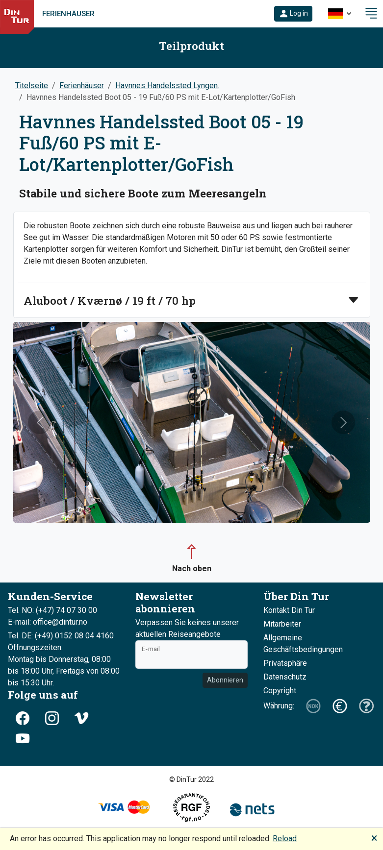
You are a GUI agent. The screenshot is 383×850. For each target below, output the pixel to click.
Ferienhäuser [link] (68, 13)
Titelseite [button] (31, 85)
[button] (293, 14)
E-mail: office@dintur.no (47, 622)
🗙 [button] (374, 837)
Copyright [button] (279, 690)
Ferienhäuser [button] (81, 85)
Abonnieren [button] (225, 680)
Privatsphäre (285, 663)
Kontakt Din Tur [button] (289, 610)
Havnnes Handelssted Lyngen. (167, 85)
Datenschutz (284, 676)
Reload (285, 838)
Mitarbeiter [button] (282, 624)
